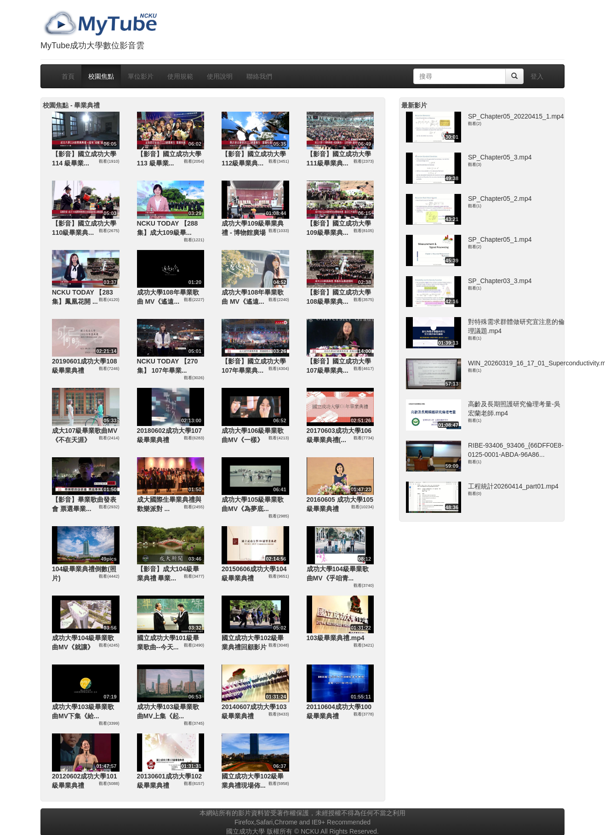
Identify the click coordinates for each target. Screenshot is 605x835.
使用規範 (180, 76)
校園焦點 (101, 76)
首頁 (68, 76)
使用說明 (220, 76)
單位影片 (141, 76)
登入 (537, 76)
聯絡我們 (259, 76)
